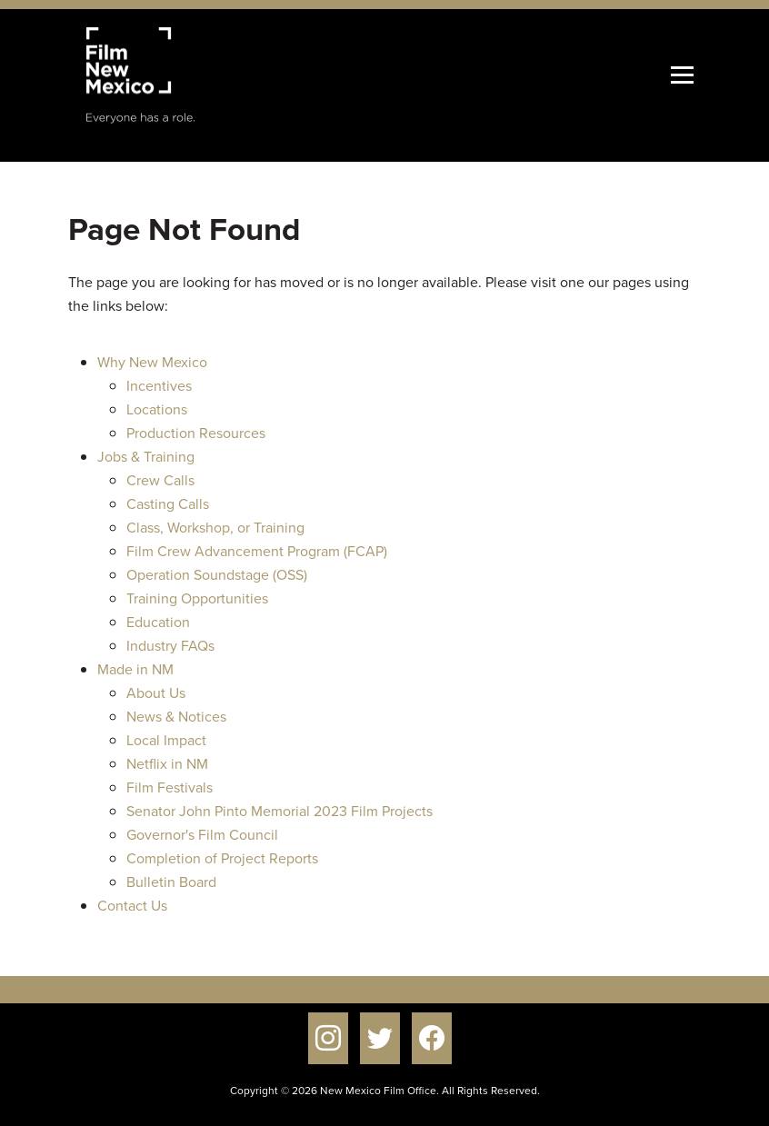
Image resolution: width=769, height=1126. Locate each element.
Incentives (159, 385)
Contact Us (132, 905)
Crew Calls (160, 480)
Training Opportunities (197, 598)
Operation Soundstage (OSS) (216, 574)
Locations (156, 409)
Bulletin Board (171, 882)
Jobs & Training (146, 456)
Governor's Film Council (202, 834)
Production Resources (195, 433)
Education (158, 622)
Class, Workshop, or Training (215, 527)
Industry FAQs (170, 645)
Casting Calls (167, 503)
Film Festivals (169, 787)
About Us (155, 693)
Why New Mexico (152, 362)
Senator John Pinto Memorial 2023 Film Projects (279, 811)
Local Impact (166, 740)
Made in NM (135, 669)
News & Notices (176, 716)
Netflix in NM (167, 763)
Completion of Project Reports (222, 858)
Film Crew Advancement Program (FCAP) (256, 551)
